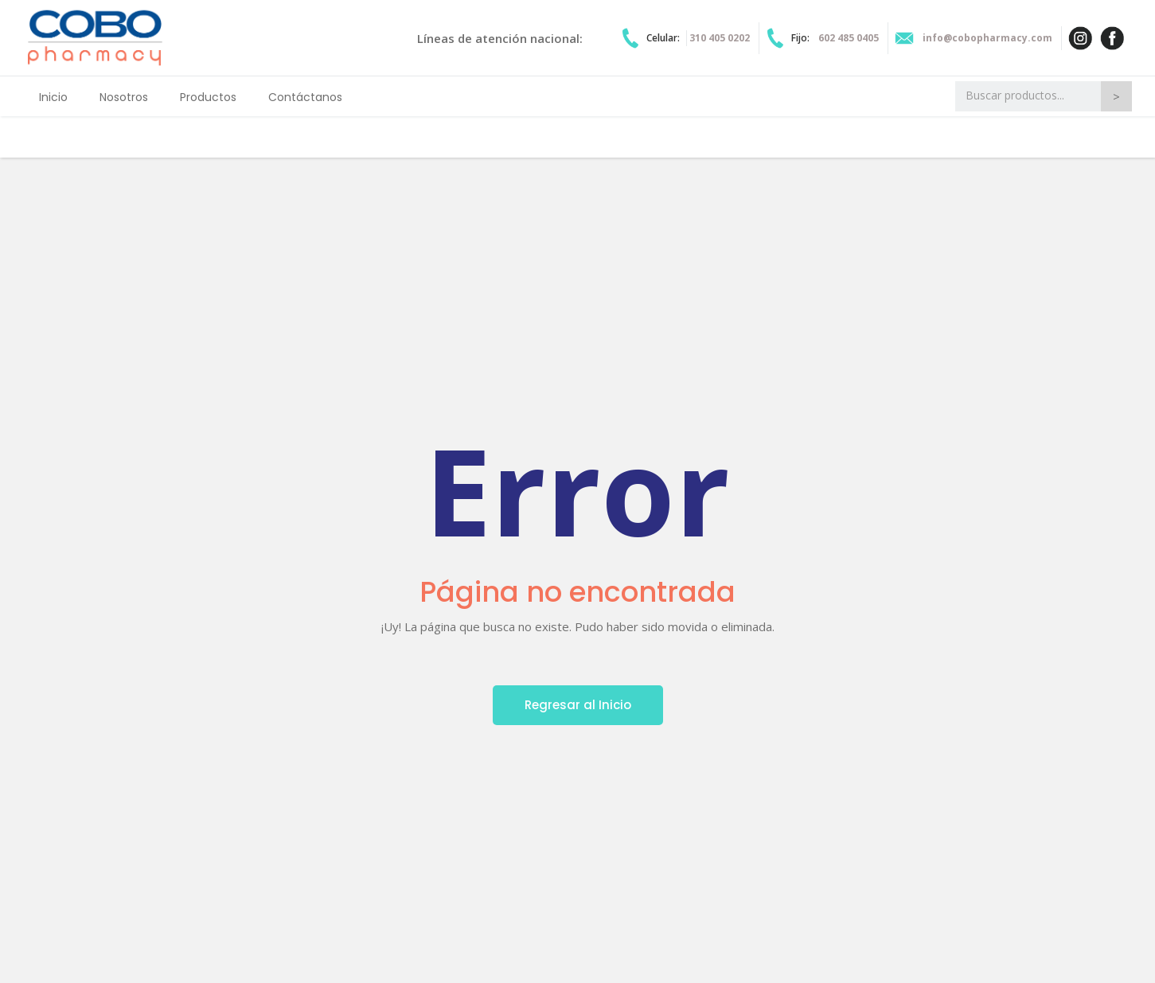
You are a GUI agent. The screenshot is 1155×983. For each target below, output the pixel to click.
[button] (208, 96)
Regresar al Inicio (578, 704)
